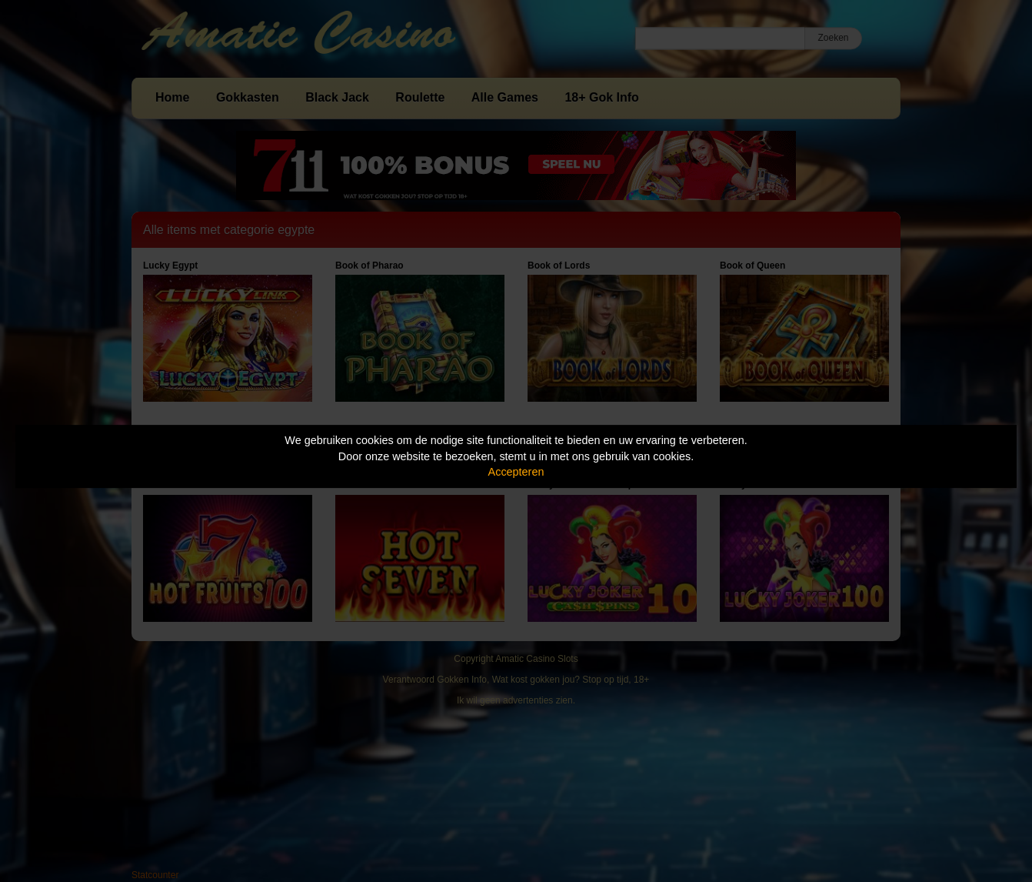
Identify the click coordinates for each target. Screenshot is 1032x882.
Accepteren (516, 472)
